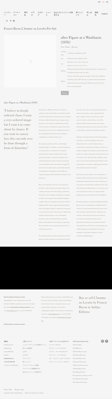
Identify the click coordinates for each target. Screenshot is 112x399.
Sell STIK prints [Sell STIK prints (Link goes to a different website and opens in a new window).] (77, 348)
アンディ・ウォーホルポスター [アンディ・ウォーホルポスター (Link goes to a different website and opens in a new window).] (58, 351)
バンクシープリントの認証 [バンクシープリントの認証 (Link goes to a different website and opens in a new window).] (31, 365)
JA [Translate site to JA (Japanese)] (103, 2)
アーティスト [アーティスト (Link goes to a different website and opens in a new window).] (27, 358)
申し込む (89, 13)
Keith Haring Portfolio (79, 372)
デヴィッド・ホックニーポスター (59, 362)
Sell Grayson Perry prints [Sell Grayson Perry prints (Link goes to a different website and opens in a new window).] (79, 362)
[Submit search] (7, 20)
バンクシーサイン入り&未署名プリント (35, 345)
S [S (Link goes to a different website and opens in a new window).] (73, 345)
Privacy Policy (8, 389)
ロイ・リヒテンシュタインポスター (60, 358)
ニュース (48, 13)
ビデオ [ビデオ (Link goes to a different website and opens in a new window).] (25, 351)
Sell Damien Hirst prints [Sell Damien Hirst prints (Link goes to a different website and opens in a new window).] (79, 355)
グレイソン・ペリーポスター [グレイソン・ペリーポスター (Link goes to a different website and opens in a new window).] (58, 355)
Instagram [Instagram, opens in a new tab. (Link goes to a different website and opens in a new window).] (13, 20)
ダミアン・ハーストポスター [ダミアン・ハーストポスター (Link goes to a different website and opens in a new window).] (58, 348)
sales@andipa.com (12, 310)
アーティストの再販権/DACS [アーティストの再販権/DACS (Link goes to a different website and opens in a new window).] (31, 368)
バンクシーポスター (55, 345)
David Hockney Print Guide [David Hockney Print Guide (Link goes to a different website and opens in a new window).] (80, 379)
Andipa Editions (10, 6)
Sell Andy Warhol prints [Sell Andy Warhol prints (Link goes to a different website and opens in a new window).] (79, 358)
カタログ (40, 13)
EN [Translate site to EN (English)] (99, 2)
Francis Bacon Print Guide (80, 382)
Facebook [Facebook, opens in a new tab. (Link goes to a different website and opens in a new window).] (10, 20)
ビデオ (33, 13)
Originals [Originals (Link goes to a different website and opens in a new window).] (104, 14)
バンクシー (7, 13)
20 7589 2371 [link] (11, 362)
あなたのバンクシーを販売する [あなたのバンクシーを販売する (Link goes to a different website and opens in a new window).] (32, 372)
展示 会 (26, 13)
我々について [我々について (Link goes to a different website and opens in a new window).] (27, 362)
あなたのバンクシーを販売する (63, 13)
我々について (79, 13)
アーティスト (16, 13)
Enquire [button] (64, 93)
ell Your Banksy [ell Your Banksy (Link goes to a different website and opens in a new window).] (78, 345)
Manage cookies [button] (19, 389)
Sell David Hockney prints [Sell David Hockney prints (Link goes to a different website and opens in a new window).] (80, 351)
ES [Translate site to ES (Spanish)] (107, 2)
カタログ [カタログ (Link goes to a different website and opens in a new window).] (25, 355)
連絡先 (96, 13)
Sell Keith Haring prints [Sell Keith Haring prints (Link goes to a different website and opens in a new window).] (79, 368)
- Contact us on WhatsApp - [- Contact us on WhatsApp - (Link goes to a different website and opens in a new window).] (11, 365)
